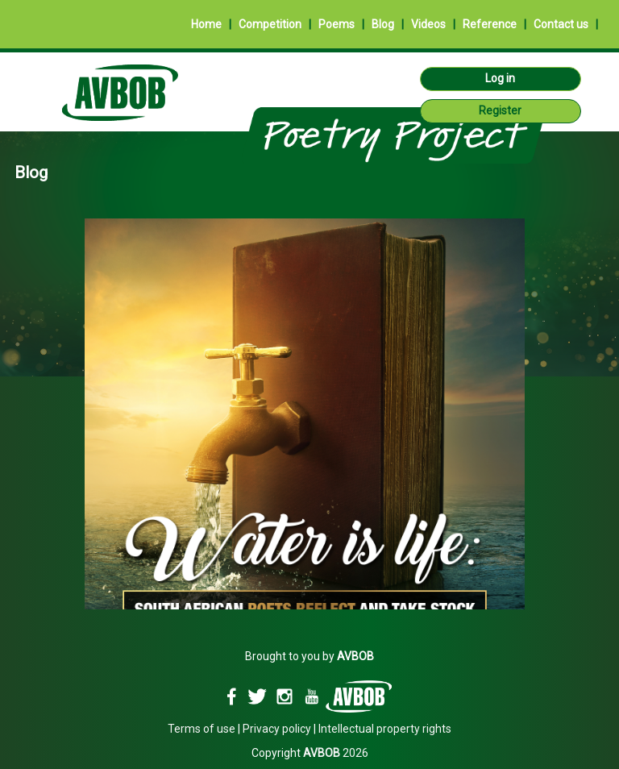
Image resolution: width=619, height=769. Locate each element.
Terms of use (201, 728)
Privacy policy (277, 728)
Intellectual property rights (384, 728)
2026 (335, 752)
